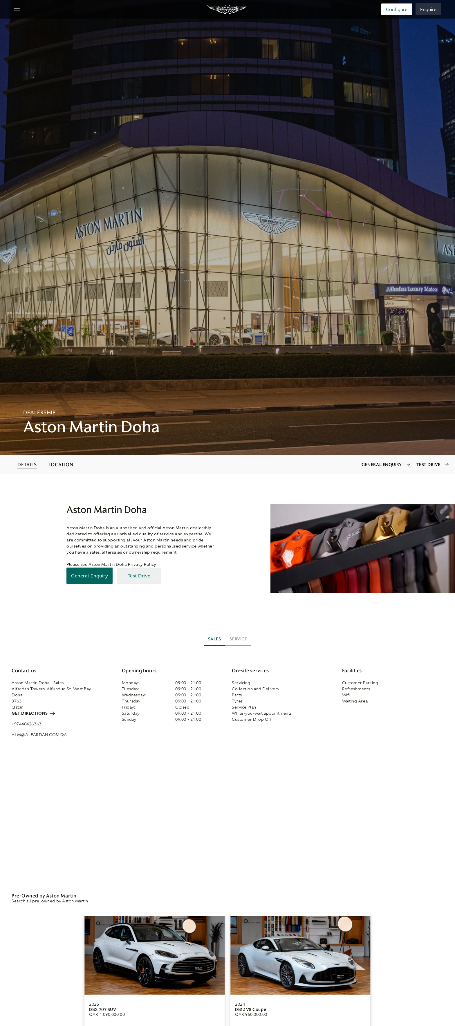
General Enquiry (382, 464)
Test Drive (428, 464)
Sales (214, 639)
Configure (396, 9)
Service (238, 639)
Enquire (428, 9)
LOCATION (60, 464)
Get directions (33, 713)
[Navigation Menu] (17, 9)
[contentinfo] (227, 464)
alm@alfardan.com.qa (39, 734)
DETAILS (27, 464)
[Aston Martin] (227, 9)
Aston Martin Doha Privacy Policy (122, 564)
